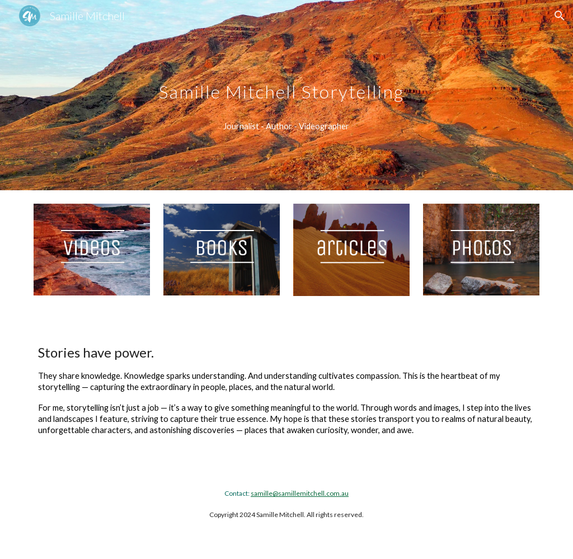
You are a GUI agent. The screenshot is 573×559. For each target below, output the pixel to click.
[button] (559, 15)
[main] (286, 80)
